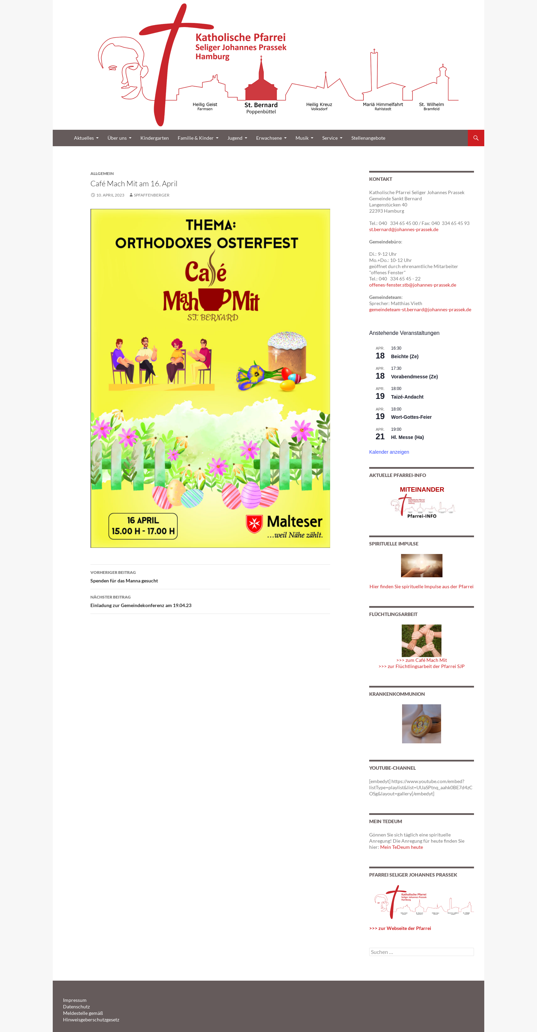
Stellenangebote (368, 138)
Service (330, 138)
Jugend (234, 138)
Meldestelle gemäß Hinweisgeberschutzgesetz (104, 1012)
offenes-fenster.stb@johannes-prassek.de (412, 285)
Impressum (73, 1000)
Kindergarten (154, 138)
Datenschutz (74, 1006)
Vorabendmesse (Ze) (414, 376)
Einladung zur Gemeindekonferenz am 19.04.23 (210, 600)
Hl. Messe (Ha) (407, 437)
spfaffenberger (152, 195)
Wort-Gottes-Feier (411, 417)
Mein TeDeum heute (401, 847)
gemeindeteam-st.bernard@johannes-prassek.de (420, 309)
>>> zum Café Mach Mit (421, 660)
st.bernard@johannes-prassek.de (403, 229)
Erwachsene (269, 138)
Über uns (117, 138)
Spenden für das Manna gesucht (210, 575)
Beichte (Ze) (405, 356)
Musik (302, 138)
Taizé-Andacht (407, 397)
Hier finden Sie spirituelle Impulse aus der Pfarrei (422, 586)
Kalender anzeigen (389, 452)
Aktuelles (84, 138)
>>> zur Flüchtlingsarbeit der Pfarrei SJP (421, 666)
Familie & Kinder (196, 138)
